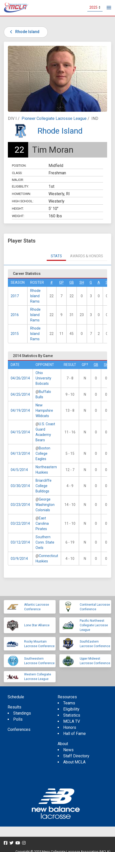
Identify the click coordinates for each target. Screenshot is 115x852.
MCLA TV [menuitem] (71, 721)
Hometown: (21, 194)
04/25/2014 (20, 394)
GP (61, 282)
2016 (15, 315)
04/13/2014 (20, 453)
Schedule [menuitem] (16, 696)
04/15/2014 (20, 432)
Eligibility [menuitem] (71, 709)
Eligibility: (20, 186)
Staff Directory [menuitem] (76, 756)
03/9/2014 (19, 559)
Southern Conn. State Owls (45, 542)
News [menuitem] (68, 749)
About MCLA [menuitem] (74, 762)
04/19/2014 (20, 410)
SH (81, 282)
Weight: (18, 216)
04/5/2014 (19, 470)
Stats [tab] (56, 256)
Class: (17, 173)
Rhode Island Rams (35, 296)
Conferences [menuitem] (19, 729)
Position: (19, 165)
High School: (23, 201)
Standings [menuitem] (22, 713)
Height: (18, 208)
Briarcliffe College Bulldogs (44, 485)
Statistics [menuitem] (71, 715)
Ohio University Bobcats (43, 378)
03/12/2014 (20, 542)
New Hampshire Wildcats (44, 410)
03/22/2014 (20, 523)
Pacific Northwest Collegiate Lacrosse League (94, 625)
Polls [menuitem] (18, 719)
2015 (15, 334)
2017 (15, 296)
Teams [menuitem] (69, 703)
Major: (18, 180)
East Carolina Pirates (42, 523)
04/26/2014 (20, 378)
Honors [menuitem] (69, 727)
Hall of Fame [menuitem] (74, 733)
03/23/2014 (20, 505)
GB (71, 282)
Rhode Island (23, 31)
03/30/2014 (20, 486)
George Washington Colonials (45, 504)
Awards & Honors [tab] (86, 256)
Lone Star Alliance (37, 625)
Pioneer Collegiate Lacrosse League (54, 118)
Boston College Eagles (43, 453)
